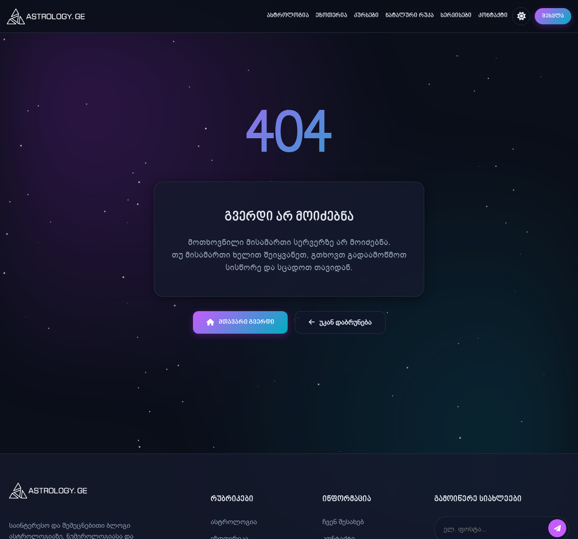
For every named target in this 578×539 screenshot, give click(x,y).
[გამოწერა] (557, 528)
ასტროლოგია (288, 16)
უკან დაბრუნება (340, 322)
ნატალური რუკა (409, 16)
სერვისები (456, 16)
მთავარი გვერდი (240, 322)
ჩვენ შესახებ (343, 521)
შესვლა (553, 16)
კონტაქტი (493, 16)
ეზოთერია (331, 16)
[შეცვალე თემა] (521, 16)
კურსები (366, 16)
